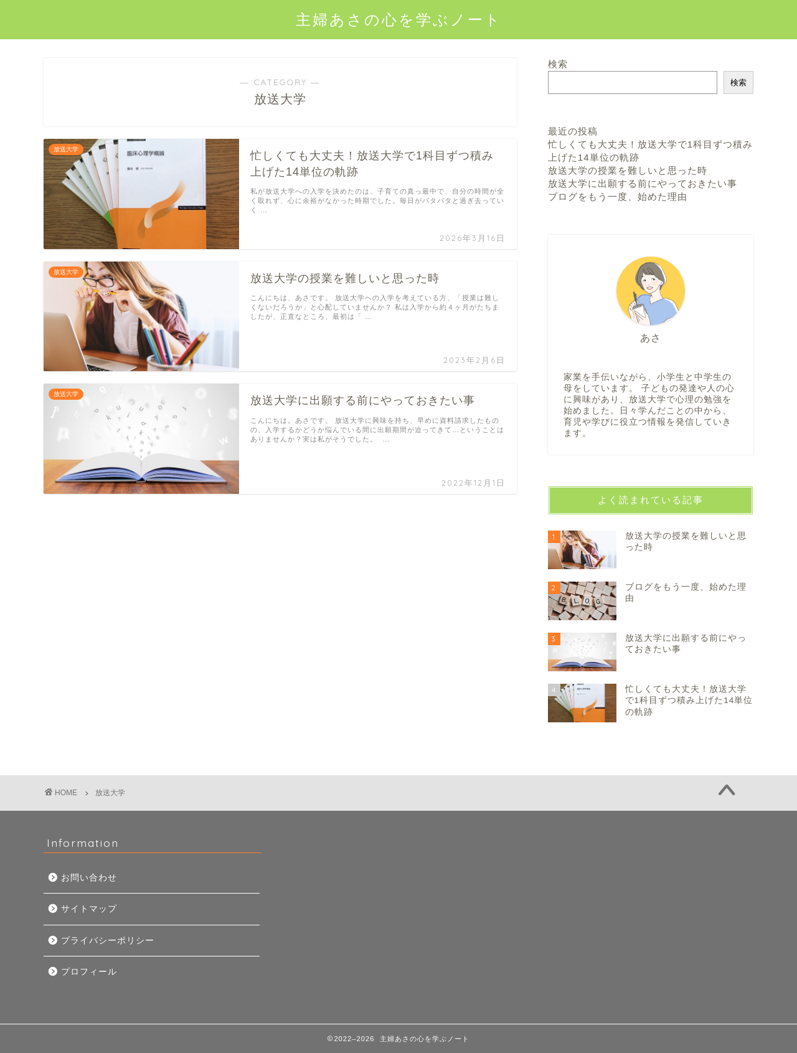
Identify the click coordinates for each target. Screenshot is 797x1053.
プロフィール (89, 971)
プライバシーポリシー (107, 940)
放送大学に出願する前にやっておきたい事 (642, 183)
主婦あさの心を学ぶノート (399, 19)
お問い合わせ (89, 877)
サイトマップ (89, 909)
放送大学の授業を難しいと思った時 (627, 170)
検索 (558, 64)
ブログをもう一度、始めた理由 (617, 196)
